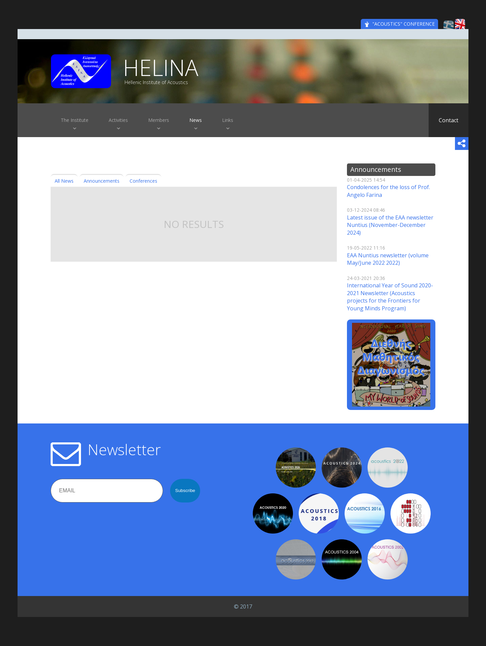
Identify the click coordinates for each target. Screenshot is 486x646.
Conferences (143, 181)
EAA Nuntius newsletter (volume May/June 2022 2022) (388, 259)
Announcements (101, 181)
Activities (118, 120)
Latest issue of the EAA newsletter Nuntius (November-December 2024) (390, 225)
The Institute (74, 120)
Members (158, 120)
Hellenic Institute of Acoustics (156, 82)
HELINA (160, 67)
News (195, 120)
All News (64, 181)
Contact (448, 120)
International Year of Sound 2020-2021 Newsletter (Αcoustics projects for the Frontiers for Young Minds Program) (390, 297)
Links (227, 120)
